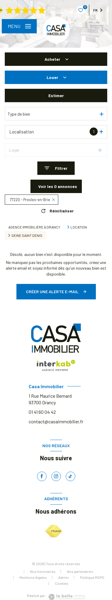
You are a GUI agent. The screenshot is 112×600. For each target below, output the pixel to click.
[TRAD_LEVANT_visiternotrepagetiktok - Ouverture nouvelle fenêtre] (70, 476)
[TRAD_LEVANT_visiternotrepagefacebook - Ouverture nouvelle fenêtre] (42, 476)
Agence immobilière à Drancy (34, 227)
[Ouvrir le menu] (19, 26)
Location (78, 227)
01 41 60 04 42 (42, 412)
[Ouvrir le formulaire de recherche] (56, 168)
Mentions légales (33, 577)
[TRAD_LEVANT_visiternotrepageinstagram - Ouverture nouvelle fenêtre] (56, 476)
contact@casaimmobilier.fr (56, 421)
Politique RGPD (92, 577)
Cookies (61, 583)
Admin (63, 577)
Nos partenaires (80, 571)
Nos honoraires (43, 571)
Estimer (56, 95)
